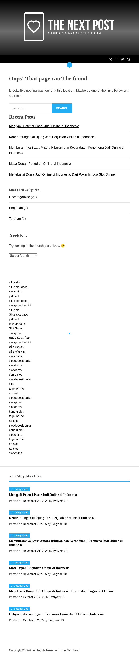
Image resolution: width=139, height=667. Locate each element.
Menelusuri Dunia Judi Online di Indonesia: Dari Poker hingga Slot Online (62, 174)
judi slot (14, 296)
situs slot (14, 282)
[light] (122, 59)
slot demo (15, 365)
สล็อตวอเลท (16, 347)
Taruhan (15, 218)
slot (11, 383)
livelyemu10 (60, 500)
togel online (16, 388)
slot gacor (15, 333)
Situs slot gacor (19, 314)
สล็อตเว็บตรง (17, 351)
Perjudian (16, 208)
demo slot (15, 374)
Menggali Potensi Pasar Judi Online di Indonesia (44, 126)
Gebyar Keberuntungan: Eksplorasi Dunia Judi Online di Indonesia (56, 614)
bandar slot (16, 411)
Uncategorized (19, 197)
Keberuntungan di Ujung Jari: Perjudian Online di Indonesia (52, 137)
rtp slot (13, 393)
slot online (15, 291)
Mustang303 (17, 323)
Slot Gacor (16, 328)
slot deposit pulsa (20, 360)
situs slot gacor (18, 286)
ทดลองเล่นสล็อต (19, 337)
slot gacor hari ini (20, 305)
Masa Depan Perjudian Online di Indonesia (40, 163)
